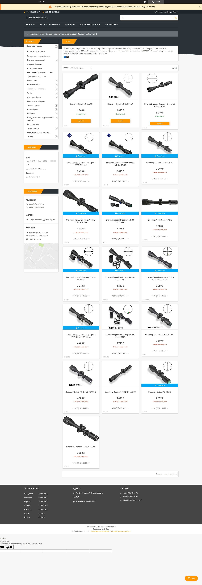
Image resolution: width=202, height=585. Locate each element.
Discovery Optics (84, 34)
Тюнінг (29, 93)
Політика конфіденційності (120, 531)
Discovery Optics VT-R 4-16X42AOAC (81, 392)
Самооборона (32, 109)
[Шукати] (175, 17)
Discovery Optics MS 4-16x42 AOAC (80, 447)
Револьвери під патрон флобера (40, 72)
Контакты (70, 24)
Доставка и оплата (90, 24)
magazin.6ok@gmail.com (38, 236)
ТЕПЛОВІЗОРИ (33, 128)
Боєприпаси (32, 81)
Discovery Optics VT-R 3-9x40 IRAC (159, 335)
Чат (191, 578)
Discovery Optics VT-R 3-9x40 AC (159, 163)
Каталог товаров (49, 24)
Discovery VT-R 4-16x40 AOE (160, 220)
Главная (30, 24)
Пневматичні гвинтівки (36, 52)
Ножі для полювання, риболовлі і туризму (40, 119)
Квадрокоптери (33, 124)
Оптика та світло (53, 34)
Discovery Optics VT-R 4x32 (81, 104)
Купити (81, 121)
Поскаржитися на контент (100, 531)
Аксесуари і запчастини (36, 89)
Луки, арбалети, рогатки (36, 76)
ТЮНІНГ (30, 136)
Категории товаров (34, 46)
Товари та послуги (36, 34)
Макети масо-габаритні (36, 101)
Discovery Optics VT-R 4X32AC (120, 104)
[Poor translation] (9, 547)
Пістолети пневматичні (36, 60)
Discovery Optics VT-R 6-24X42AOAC (120, 392)
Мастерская (111, 24)
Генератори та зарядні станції (38, 56)
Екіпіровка (31, 114)
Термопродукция (33, 105)
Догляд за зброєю (34, 97)
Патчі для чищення (34, 68)
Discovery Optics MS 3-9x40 (159, 392)
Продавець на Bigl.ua (101, 529)
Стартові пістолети (34, 64)
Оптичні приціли (69, 34)
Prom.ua (113, 527)
